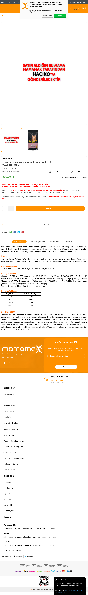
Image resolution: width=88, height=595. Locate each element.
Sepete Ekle (50, 208)
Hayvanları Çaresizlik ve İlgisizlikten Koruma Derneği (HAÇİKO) (38, 190)
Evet (60, 16)
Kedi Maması (8, 394)
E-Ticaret (37, 592)
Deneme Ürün (9, 406)
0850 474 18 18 (57, 379)
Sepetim (6, 496)
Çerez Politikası (9, 453)
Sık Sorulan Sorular (11, 465)
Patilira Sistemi (9, 471)
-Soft (33, 592)
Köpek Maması (9, 400)
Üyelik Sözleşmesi (10, 436)
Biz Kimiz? (7, 417)
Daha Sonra (47, 16)
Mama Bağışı (8, 411)
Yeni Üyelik (7, 507)
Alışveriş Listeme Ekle (9, 225)
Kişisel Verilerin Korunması (14, 459)
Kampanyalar (8, 513)
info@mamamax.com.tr (13, 553)
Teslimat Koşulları (10, 430)
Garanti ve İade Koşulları (13, 448)
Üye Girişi (7, 501)
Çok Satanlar (8, 490)
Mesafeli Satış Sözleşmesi (14, 442)
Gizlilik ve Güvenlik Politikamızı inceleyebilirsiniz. (69, 591)
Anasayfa (7, 484)
